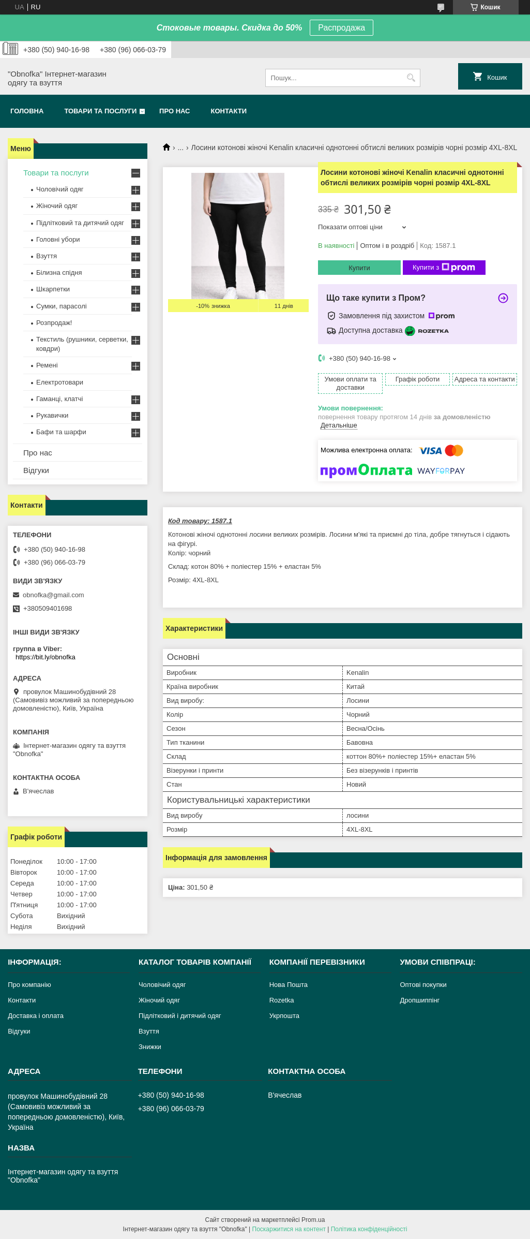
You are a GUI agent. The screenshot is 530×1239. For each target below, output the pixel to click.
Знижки (150, 1047)
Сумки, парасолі (61, 306)
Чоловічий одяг (60, 189)
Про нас (174, 111)
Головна (26, 111)
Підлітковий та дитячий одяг (80, 223)
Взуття (46, 256)
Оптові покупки (423, 985)
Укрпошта (284, 1016)
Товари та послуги (100, 111)
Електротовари (59, 382)
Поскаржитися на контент (289, 1229)
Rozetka (281, 1000)
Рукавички (52, 415)
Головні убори (58, 239)
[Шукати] (411, 78)
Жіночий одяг (57, 206)
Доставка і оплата (36, 1016)
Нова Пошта (288, 985)
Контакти (229, 111)
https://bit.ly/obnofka (45, 657)
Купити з (444, 267)
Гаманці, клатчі (59, 399)
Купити (359, 268)
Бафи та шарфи (61, 432)
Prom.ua (313, 1219)
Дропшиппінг (420, 1000)
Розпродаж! (54, 323)
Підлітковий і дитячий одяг (180, 1016)
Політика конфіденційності (369, 1229)
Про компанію (29, 985)
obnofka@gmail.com (53, 595)
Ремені (47, 365)
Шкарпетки (53, 289)
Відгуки (36, 470)
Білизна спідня (59, 272)
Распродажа (341, 27)
